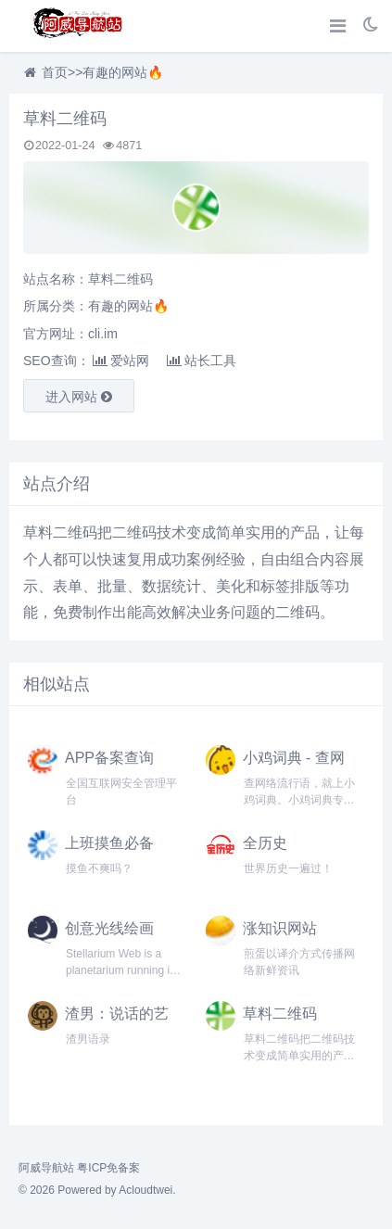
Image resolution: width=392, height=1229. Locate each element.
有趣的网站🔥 (122, 72)
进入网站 (78, 396)
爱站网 (121, 360)
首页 (55, 72)
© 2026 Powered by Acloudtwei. (97, 1190)
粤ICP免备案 (108, 1167)
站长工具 (201, 360)
